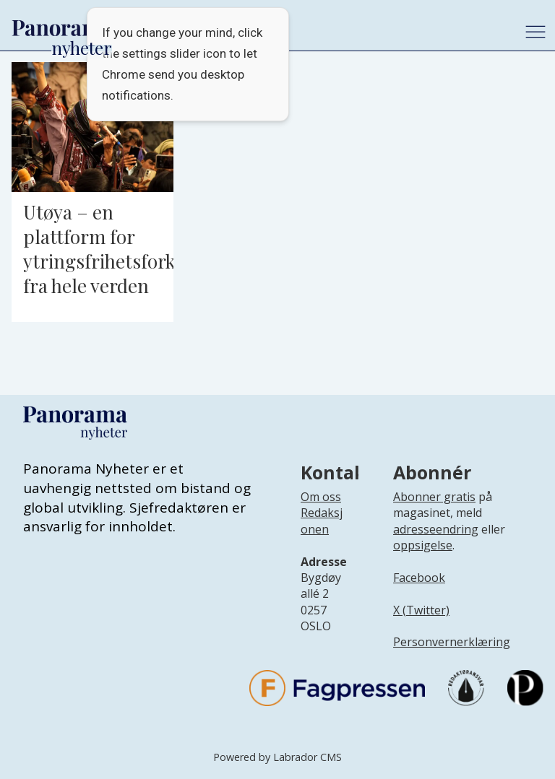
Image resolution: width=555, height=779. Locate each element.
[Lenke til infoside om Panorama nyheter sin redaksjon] (322, 532)
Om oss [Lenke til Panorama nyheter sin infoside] (321, 497)
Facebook (419, 578)
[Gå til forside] (62, 28)
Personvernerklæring (451, 642)
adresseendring (435, 529)
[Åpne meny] (535, 31)
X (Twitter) (421, 610)
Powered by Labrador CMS (277, 757)
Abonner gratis (434, 497)
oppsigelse (422, 545)
